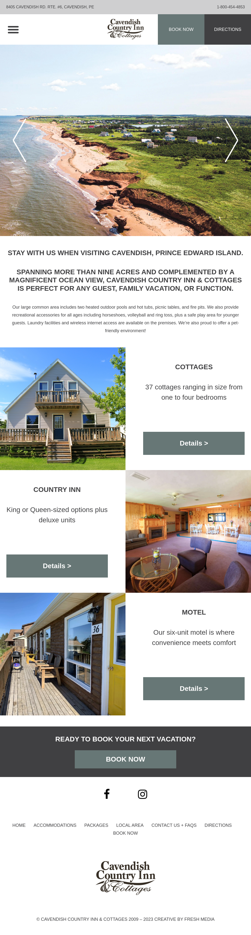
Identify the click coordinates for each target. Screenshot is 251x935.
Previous (19, 140)
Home (19, 825)
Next (231, 140)
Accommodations (55, 825)
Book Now (181, 29)
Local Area (129, 825)
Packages (96, 825)
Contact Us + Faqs (174, 825)
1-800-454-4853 (231, 7)
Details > (194, 443)
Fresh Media (199, 919)
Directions (227, 29)
